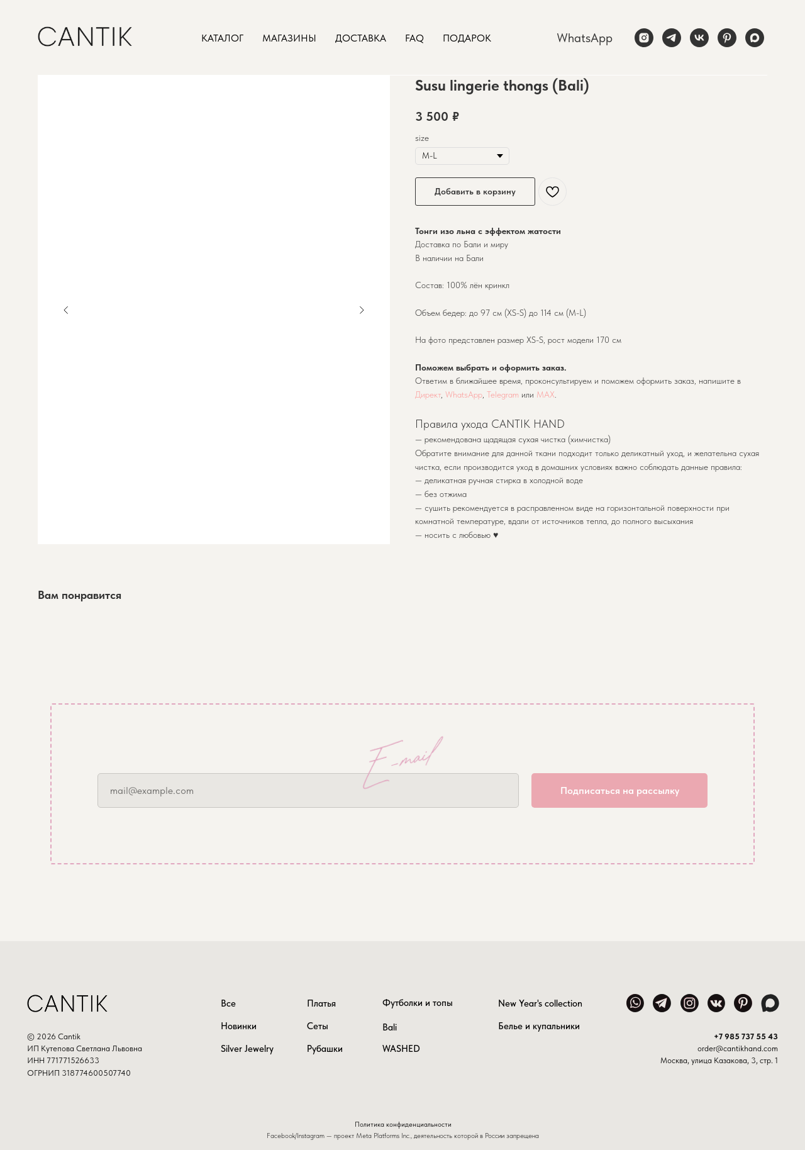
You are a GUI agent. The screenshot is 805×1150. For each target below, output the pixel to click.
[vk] (699, 37)
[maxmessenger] (754, 37)
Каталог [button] (222, 38)
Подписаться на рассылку (619, 790)
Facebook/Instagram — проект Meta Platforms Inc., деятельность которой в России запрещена (403, 1136)
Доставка (360, 38)
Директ (428, 394)
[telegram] (671, 37)
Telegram (503, 394)
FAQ (414, 38)
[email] (308, 790)
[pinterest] (727, 37)
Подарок (467, 38)
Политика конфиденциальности (403, 1124)
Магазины (289, 38)
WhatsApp (585, 37)
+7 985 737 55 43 (746, 1036)
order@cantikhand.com (737, 1048)
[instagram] (644, 37)
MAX (545, 394)
